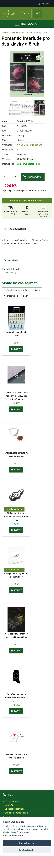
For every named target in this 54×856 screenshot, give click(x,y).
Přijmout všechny (27, 843)
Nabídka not (27, 23)
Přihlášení (45, 3)
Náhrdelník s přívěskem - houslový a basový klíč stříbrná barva (16, 395)
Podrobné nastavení (13, 835)
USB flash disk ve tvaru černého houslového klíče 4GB (16, 516)
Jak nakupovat (12, 801)
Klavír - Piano (26, 32)
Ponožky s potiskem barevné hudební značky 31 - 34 (16, 697)
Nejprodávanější (11, 296)
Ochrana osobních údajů (16, 812)
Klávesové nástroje (10, 32)
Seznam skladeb (11, 260)
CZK (25, 13)
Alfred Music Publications (29, 145)
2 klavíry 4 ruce (40, 32)
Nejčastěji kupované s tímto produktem (22, 290)
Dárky (25, 296)
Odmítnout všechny (27, 850)
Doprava (9, 805)
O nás (7, 816)
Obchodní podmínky (14, 809)
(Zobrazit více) (9, 272)
